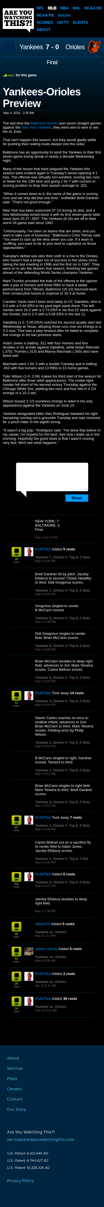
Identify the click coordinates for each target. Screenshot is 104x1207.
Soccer (64, 15)
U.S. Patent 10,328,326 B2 (28, 1167)
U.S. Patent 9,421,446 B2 (27, 1153)
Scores (45, 22)
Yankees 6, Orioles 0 (51, 646)
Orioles (75, 47)
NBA (64, 8)
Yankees (31, 47)
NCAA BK (93, 8)
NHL (77, 8)
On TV (63, 22)
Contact (14, 1099)
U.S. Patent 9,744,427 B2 (27, 1160)
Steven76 (42, 924)
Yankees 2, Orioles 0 (51, 802)
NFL (40, 8)
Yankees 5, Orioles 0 (51, 618)
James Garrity (46, 949)
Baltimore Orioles (44, 123)
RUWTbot (43, 549)
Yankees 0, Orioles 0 (51, 882)
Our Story (16, 1110)
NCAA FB (45, 15)
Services (15, 1069)
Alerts (80, 22)
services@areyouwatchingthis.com (40, 1140)
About (43, 29)
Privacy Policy (20, 1181)
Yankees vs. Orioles (51, 932)
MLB (52, 8)
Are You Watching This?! (18, 20)
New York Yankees (36, 127)
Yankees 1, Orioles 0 (51, 770)
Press (12, 1079)
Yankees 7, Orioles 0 (51, 557)
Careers (14, 1089)
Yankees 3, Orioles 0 (51, 701)
